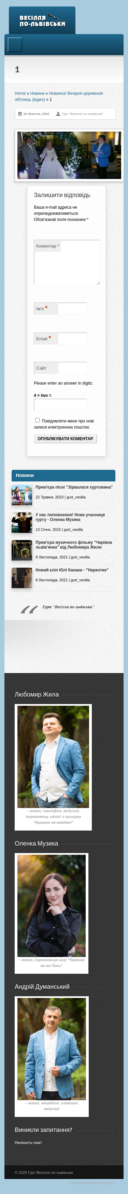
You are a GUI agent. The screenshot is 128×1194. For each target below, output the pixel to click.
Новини (37, 93)
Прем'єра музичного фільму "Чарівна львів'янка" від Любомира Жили (73, 553)
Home (20, 93)
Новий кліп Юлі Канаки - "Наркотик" (72, 578)
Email (43, 346)
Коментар (47, 246)
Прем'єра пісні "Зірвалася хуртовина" (74, 495)
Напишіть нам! (28, 1151)
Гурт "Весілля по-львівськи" (68, 615)
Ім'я (41, 316)
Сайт (41, 376)
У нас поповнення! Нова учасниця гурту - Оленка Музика (70, 525)
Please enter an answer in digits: (63, 391)
